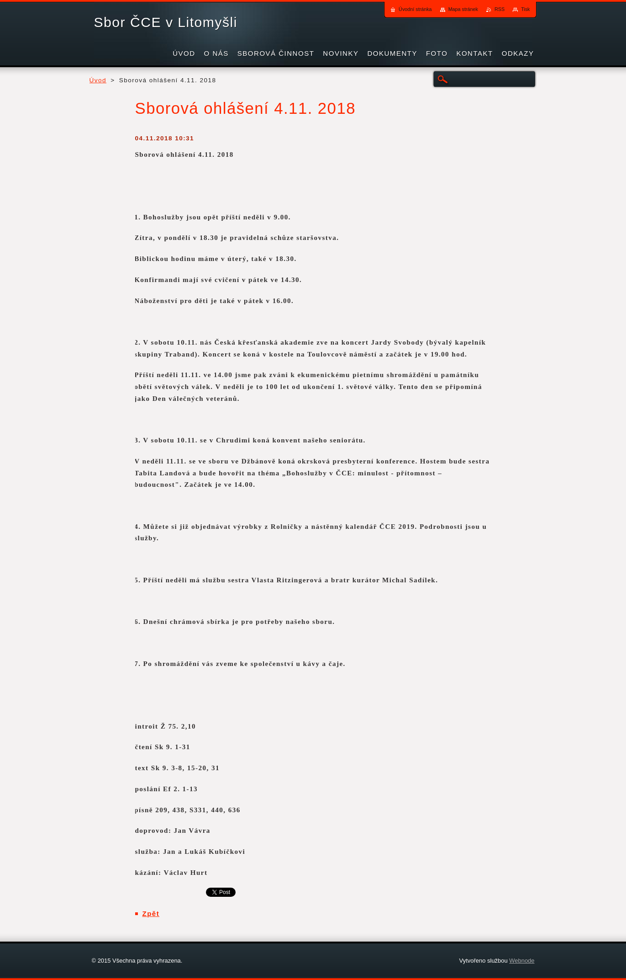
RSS (499, 9)
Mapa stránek (463, 9)
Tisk (525, 9)
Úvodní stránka (415, 9)
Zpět (151, 913)
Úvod (98, 80)
